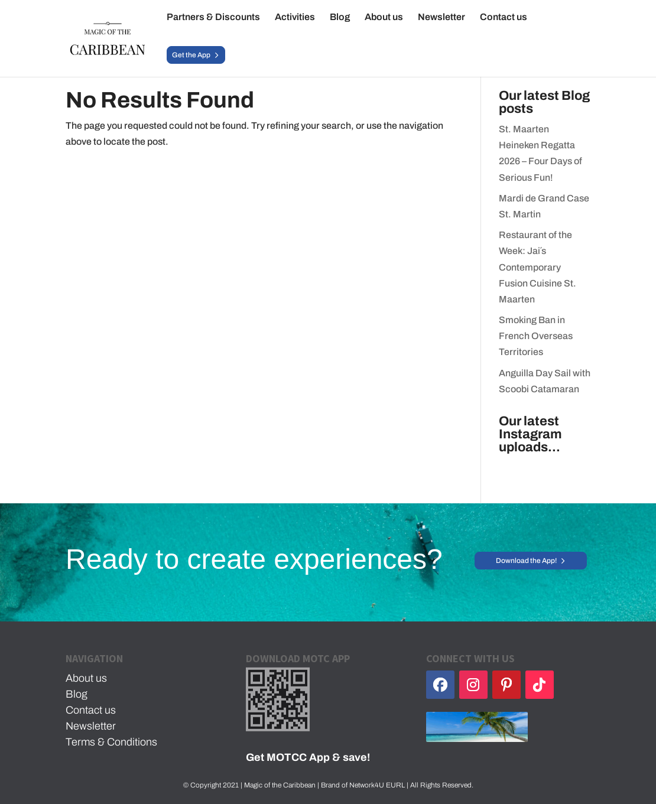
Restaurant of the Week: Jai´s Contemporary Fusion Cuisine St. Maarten (537, 267)
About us (384, 17)
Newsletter (441, 17)
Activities (295, 17)
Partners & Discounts (213, 17)
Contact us (503, 17)
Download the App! (526, 560)
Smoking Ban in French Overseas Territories (536, 336)
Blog (340, 17)
